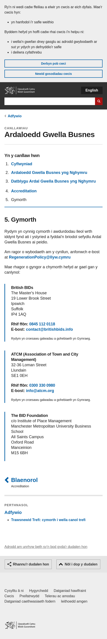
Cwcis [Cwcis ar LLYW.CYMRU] (9, 596)
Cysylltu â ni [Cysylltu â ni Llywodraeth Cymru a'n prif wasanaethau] (14, 591)
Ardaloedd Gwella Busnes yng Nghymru (49, 172)
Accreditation (24, 191)
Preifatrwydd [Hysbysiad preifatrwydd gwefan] (29, 596)
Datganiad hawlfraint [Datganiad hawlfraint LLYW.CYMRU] (70, 591)
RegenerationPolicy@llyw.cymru (40, 257)
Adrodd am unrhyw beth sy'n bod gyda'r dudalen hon (45, 547)
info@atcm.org (40, 390)
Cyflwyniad (21, 164)
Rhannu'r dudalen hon (31, 564)
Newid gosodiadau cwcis (53, 74)
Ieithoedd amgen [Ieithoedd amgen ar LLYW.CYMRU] (74, 601)
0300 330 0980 (42, 385)
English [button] (91, 90)
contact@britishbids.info (49, 329)
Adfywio (15, 116)
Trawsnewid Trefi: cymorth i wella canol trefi (48, 520)
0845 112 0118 (42, 324)
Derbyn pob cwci (53, 63)
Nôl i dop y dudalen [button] (81, 564)
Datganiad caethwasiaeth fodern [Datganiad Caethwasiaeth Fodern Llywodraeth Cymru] (29, 601)
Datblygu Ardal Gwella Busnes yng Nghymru (53, 181)
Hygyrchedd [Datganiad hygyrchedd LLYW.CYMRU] (38, 591)
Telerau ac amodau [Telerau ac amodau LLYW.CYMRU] (60, 596)
